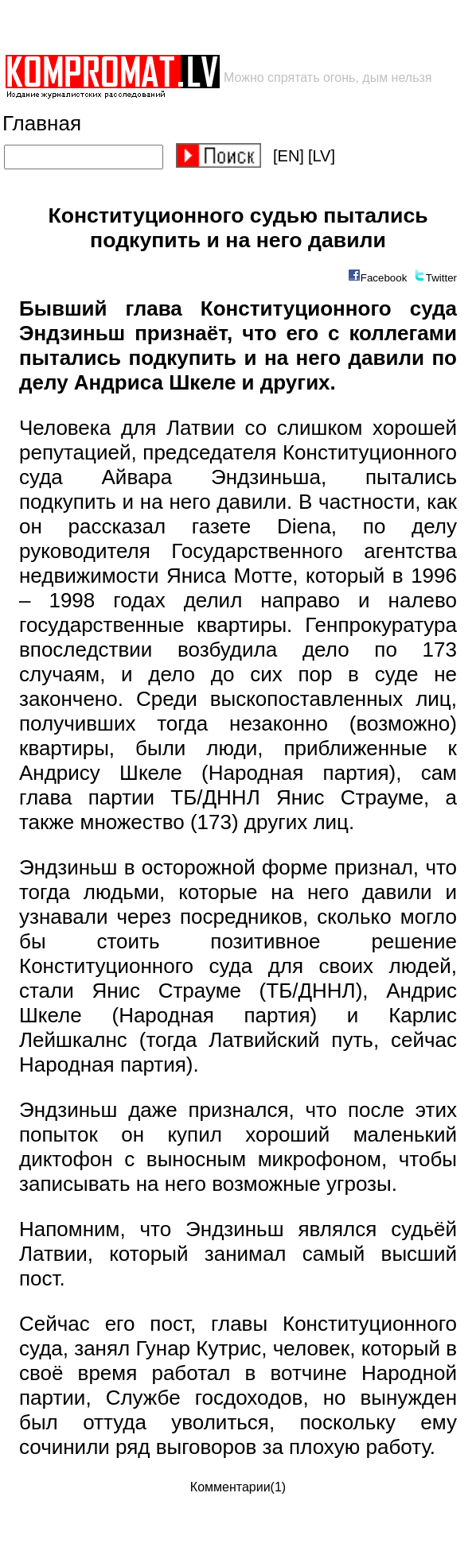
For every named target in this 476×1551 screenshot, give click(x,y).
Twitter (441, 278)
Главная (41, 123)
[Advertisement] (189, 27)
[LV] (321, 156)
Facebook (384, 278)
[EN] (288, 156)
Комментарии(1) (238, 1487)
